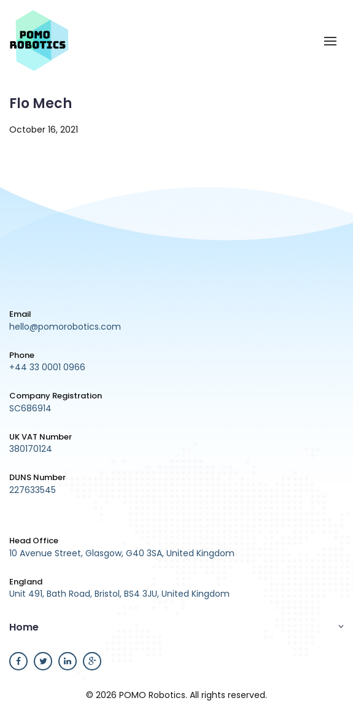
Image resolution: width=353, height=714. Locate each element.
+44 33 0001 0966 (47, 367)
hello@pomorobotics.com (65, 326)
